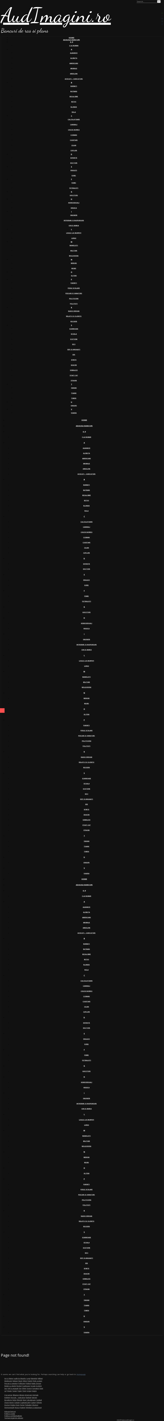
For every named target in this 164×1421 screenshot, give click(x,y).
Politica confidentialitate (13, 1416)
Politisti (74, 304)
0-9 (71, 42)
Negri (73, 268)
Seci (73, 344)
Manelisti (74, 245)
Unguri (74, 406)
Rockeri (73, 321)
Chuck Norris (74, 130)
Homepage (81, 1374)
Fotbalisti (73, 188)
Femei (74, 183)
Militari (73, 251)
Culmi (73, 145)
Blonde (74, 107)
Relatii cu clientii (74, 316)
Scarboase (73, 329)
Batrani (73, 91)
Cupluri (73, 150)
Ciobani (73, 135)
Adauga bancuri (71, 40)
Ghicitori (74, 195)
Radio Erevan (73, 311)
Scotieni (73, 339)
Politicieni (74, 299)
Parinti (74, 283)
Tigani (74, 393)
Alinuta (73, 58)
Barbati (73, 86)
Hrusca (74, 208)
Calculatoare (74, 119)
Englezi (73, 170)
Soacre (74, 365)
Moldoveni (73, 256)
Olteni (74, 276)
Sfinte (74, 360)
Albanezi (74, 53)
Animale (73, 68)
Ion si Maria (74, 226)
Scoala (74, 334)
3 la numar (73, 46)
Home (71, 37)
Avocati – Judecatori (74, 79)
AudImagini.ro (56, 15)
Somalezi (74, 370)
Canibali (73, 125)
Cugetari (74, 140)
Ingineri (73, 215)
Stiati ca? (74, 375)
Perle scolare (74, 288)
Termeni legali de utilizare (13, 1418)
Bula (74, 112)
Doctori (73, 163)
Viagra (74, 413)
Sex (73, 355)
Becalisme (74, 96)
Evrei (74, 176)
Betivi (73, 102)
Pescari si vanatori (73, 293)
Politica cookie (9, 1414)
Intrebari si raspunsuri (74, 220)
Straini (74, 380)
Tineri (73, 398)
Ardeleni (74, 74)
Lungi (73, 238)
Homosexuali (73, 203)
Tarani (74, 388)
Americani (73, 63)
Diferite (73, 158)
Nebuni (74, 263)
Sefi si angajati (73, 349)
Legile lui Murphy (73, 233)
